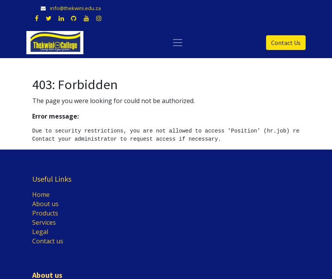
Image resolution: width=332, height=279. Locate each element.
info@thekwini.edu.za (75, 8)
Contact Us (286, 42)
